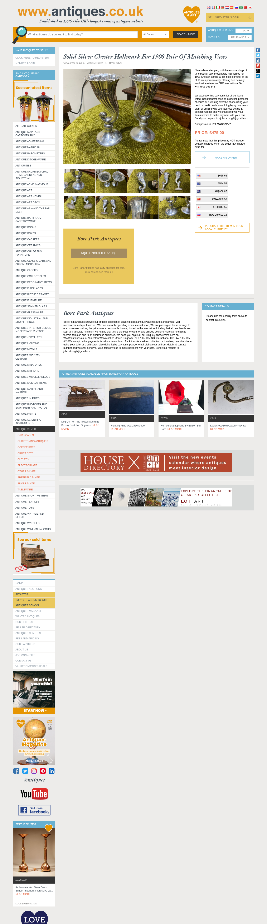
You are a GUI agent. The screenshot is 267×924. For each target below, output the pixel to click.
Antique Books (25, 227)
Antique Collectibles (30, 276)
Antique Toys (24, 507)
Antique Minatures (28, 364)
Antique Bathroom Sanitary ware (28, 219)
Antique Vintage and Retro (29, 515)
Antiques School (27, 605)
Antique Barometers (30, 153)
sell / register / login (223, 17)
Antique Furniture (28, 300)
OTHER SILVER (27, 471)
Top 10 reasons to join (31, 600)
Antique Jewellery (28, 337)
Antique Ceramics (27, 245)
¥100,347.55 (220, 207)
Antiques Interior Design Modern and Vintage (33, 329)
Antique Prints (26, 413)
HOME (19, 583)
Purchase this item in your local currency (224, 228)
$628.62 (222, 175)
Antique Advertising (29, 141)
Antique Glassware (29, 312)
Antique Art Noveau (29, 196)
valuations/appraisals (31, 666)
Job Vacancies (25, 655)
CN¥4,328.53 (219, 199)
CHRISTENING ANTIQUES (33, 441)
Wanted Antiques (27, 616)
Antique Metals (26, 349)
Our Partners (25, 644)
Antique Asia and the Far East (32, 210)
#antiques (34, 779)
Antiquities (23, 165)
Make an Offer (226, 157)
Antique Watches (27, 523)
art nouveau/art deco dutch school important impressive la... (34, 891)
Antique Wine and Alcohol (33, 529)
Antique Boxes (25, 233)
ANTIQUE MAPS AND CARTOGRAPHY (27, 134)
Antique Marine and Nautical (29, 391)
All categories (26, 126)
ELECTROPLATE (27, 465)
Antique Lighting (27, 343)
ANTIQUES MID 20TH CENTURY (27, 357)
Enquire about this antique (99, 253)
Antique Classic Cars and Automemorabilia (33, 262)
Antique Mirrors (27, 370)
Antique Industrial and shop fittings (31, 320)
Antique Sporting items (32, 495)
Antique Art (23, 190)
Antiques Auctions (28, 589)
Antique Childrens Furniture (28, 253)
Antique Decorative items (33, 282)
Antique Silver (25, 429)
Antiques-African (27, 147)
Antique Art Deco (27, 202)
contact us (23, 660)
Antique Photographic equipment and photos (31, 406)
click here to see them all (99, 272)
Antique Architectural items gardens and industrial (31, 175)
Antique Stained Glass (31, 306)
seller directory (27, 627)
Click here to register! (32, 57)
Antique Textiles (27, 501)
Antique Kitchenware (30, 159)
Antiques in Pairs (27, 398)
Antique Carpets (27, 239)
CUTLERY (23, 459)
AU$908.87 (220, 191)
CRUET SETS (25, 453)
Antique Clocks (26, 270)
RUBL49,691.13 (218, 214)
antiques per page (221, 30)
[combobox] (155, 34)
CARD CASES (26, 435)
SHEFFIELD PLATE (29, 477)
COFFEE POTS (26, 447)
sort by (213, 36)
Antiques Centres (28, 633)
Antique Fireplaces (29, 288)
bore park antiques (99, 238)
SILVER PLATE (26, 483)
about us (21, 649)
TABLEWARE (25, 489)
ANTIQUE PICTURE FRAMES (32, 294)
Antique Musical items (31, 382)
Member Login (25, 63)
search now (185, 34)
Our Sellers (24, 622)
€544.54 (222, 183)
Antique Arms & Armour (31, 184)
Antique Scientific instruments (28, 421)
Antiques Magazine (28, 611)
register (21, 594)
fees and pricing (27, 638)
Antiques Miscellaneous (32, 376)
